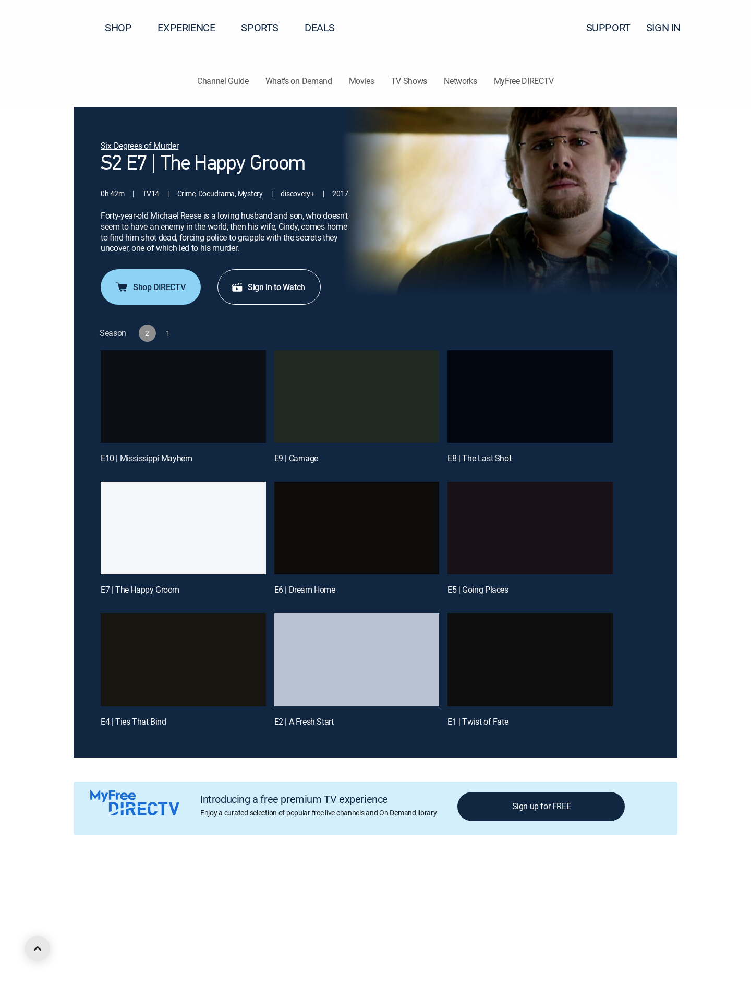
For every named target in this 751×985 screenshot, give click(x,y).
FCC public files (499, 886)
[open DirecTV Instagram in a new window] (133, 942)
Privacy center (258, 886)
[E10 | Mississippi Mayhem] (183, 396)
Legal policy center (196, 886)
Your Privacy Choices (336, 886)
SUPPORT (608, 27)
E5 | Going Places (477, 589)
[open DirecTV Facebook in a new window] (96, 942)
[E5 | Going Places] (530, 528)
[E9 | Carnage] (357, 396)
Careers (144, 886)
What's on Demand (298, 81)
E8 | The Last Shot (479, 458)
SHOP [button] (124, 27)
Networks (460, 81)
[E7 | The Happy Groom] (183, 528)
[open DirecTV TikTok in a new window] (171, 942)
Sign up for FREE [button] (541, 806)
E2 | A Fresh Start (304, 721)
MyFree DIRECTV (524, 81)
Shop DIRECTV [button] (149, 287)
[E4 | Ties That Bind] (183, 659)
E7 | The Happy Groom (140, 589)
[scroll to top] (37, 948)
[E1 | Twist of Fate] (530, 659)
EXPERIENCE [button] (192, 27)
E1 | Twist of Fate (477, 721)
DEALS (320, 27)
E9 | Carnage (296, 458)
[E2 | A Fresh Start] (357, 659)
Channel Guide (223, 81)
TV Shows (409, 81)
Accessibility (552, 886)
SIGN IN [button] (669, 27)
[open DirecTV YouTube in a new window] (152, 942)
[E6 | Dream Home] (357, 528)
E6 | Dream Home (304, 589)
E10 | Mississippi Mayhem (146, 458)
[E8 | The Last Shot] (530, 396)
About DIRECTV (97, 886)
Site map (451, 886)
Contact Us (599, 886)
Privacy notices (403, 886)
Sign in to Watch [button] (268, 287)
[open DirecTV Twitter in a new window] (115, 942)
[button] (724, 27)
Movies (361, 81)
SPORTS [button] (266, 27)
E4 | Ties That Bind (133, 721)
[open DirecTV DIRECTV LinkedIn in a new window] (77, 942)
